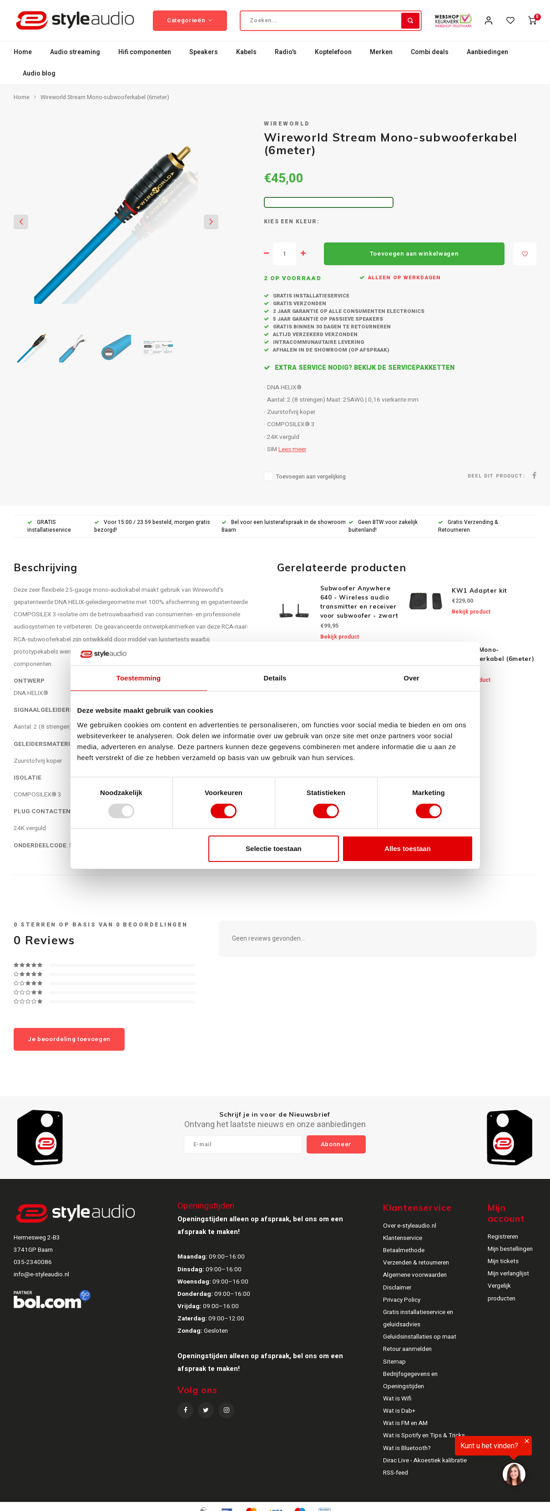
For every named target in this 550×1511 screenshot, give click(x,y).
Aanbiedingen (487, 52)
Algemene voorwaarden (415, 1274)
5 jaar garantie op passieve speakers (327, 319)
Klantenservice (402, 1238)
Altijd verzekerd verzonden (315, 334)
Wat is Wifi (397, 1398)
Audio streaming (75, 52)
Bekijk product (339, 637)
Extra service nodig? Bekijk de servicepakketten (363, 368)
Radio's (286, 52)
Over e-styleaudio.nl (409, 1225)
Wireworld (287, 124)
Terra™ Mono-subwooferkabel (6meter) (493, 654)
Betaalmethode (403, 1250)
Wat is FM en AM (405, 1423)
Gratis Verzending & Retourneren (468, 526)
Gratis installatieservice (310, 296)
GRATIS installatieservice (49, 526)
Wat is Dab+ (399, 1410)
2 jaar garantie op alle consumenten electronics (348, 311)
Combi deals (430, 52)
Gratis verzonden (299, 303)
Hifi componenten (144, 52)
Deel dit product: (496, 476)
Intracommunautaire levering (318, 342)
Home (23, 52)
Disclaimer (397, 1287)
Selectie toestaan (274, 848)
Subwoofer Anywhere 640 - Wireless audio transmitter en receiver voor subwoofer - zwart (359, 601)
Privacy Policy (401, 1299)
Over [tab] (411, 678)
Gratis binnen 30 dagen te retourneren (331, 327)
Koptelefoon (333, 52)
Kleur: (307, 222)
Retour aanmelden (407, 1349)
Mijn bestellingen (510, 1249)
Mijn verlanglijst (508, 1273)
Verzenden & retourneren (416, 1262)
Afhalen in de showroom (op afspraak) (330, 350)
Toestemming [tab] (138, 678)
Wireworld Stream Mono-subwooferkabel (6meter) (104, 97)
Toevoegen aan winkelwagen (414, 253)
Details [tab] (275, 678)
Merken (381, 52)
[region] (438, 1463)
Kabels (246, 52)
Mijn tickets (503, 1261)
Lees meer (292, 449)
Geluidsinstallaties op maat (419, 1336)
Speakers (203, 52)
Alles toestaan (407, 848)
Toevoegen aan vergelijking (311, 477)
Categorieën (190, 20)
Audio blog (39, 73)
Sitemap (394, 1361)
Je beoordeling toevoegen (69, 1039)
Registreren (503, 1236)
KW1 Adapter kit (479, 590)
